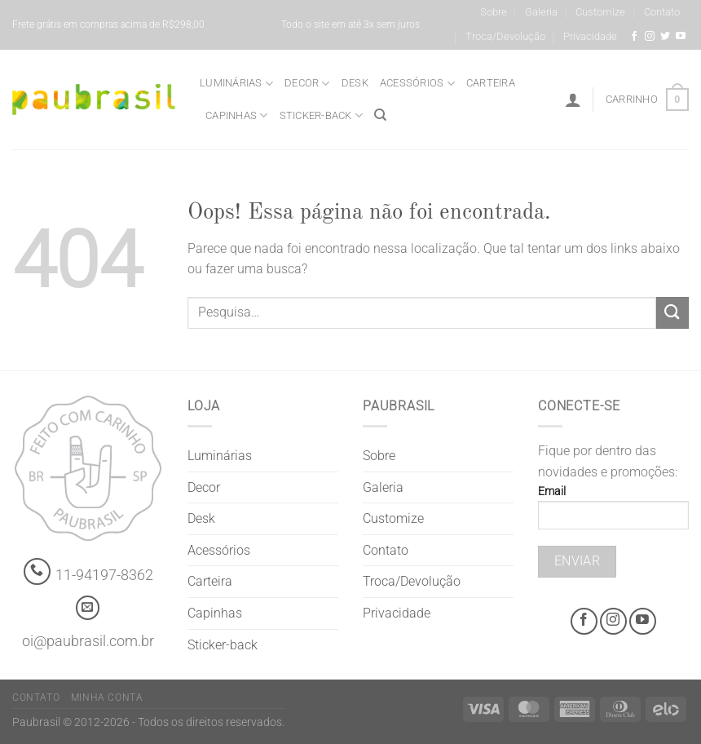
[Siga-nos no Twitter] (665, 36)
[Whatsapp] (37, 571)
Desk (355, 83)
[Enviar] (672, 313)
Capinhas (236, 115)
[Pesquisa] (380, 115)
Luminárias (236, 83)
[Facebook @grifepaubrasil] (634, 36)
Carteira (490, 83)
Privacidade (590, 36)
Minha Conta (107, 697)
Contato (662, 12)
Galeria (541, 12)
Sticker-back (322, 115)
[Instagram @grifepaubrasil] (650, 36)
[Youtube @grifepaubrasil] (681, 36)
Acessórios (417, 83)
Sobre (493, 12)
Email (613, 513)
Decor (307, 83)
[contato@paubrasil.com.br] (88, 608)
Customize (600, 12)
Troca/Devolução (505, 36)
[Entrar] (573, 99)
